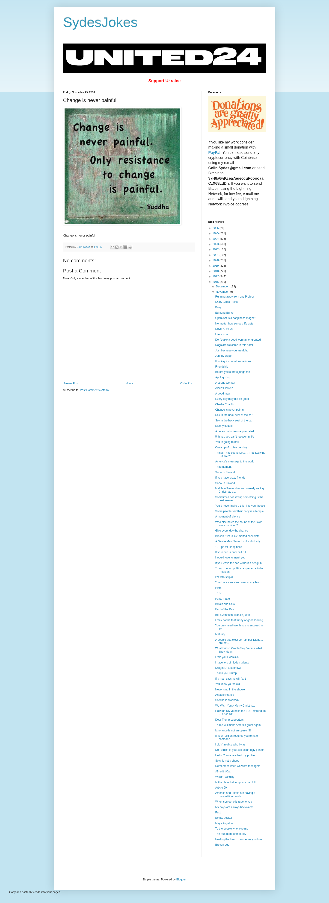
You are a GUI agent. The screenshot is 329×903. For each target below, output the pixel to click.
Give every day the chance (231, 530)
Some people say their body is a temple (239, 511)
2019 (216, 265)
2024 (216, 238)
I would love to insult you (230, 557)
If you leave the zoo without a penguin (238, 563)
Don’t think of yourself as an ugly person (239, 749)
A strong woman (225, 382)
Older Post (186, 383)
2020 (216, 260)
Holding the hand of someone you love (238, 839)
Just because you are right (231, 350)
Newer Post (71, 383)
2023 (216, 244)
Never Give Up (224, 328)
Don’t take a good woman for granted (238, 339)
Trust (218, 593)
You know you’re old (227, 684)
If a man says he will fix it (230, 678)
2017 (216, 276)
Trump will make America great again (238, 725)
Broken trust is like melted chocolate (237, 536)
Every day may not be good (232, 398)
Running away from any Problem (235, 296)
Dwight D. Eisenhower (228, 667)
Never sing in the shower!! (231, 689)
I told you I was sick (227, 657)
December (222, 286)
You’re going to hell (227, 442)
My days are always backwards (234, 807)
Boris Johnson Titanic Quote (232, 615)
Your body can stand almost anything (237, 582)
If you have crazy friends (230, 477)
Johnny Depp (223, 355)
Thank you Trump (226, 673)
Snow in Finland (225, 472)
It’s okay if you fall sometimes (233, 361)
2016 (216, 281)
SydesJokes (100, 22)
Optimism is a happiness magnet (235, 318)
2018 (216, 271)
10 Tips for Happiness (228, 547)
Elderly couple (223, 425)
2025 (216, 233)
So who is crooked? (227, 700)
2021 (216, 255)
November (222, 291)
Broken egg (222, 844)
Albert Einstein (224, 388)
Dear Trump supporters (229, 719)
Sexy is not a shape (227, 760)
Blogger (181, 879)
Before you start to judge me (232, 372)
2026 (216, 228)
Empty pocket (223, 817)
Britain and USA (225, 604)
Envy (218, 307)
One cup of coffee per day (231, 447)
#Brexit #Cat (222, 771)
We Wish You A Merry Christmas (235, 705)
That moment (223, 466)
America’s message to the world (234, 461)
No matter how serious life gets (234, 323)
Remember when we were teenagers (237, 766)
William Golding (224, 776)
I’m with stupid (224, 577)
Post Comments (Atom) (94, 390)
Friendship (221, 366)
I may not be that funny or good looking (239, 620)
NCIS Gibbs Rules (226, 302)
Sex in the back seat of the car (233, 415)
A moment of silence (227, 516)
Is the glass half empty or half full (235, 782)
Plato (218, 588)
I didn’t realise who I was (230, 744)
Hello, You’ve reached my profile (235, 755)
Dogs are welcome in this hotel (234, 345)
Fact (217, 812)
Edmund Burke (224, 312)
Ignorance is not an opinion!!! (233, 730)
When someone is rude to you (233, 801)
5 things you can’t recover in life (234, 436)
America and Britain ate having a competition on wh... (235, 794)
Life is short (222, 334)
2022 (216, 249)
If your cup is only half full (230, 552)
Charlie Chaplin (224, 404)
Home (129, 383)
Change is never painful (229, 409)
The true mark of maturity (230, 834)
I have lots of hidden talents (232, 662)
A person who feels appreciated (234, 431)
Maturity (220, 634)
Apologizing (222, 377)
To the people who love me (231, 828)
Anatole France (224, 694)
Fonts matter (223, 598)
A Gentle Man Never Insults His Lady (237, 541)
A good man (222, 393)
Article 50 (221, 787)
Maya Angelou (224, 823)
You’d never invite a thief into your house (240, 505)
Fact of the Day (224, 609)
